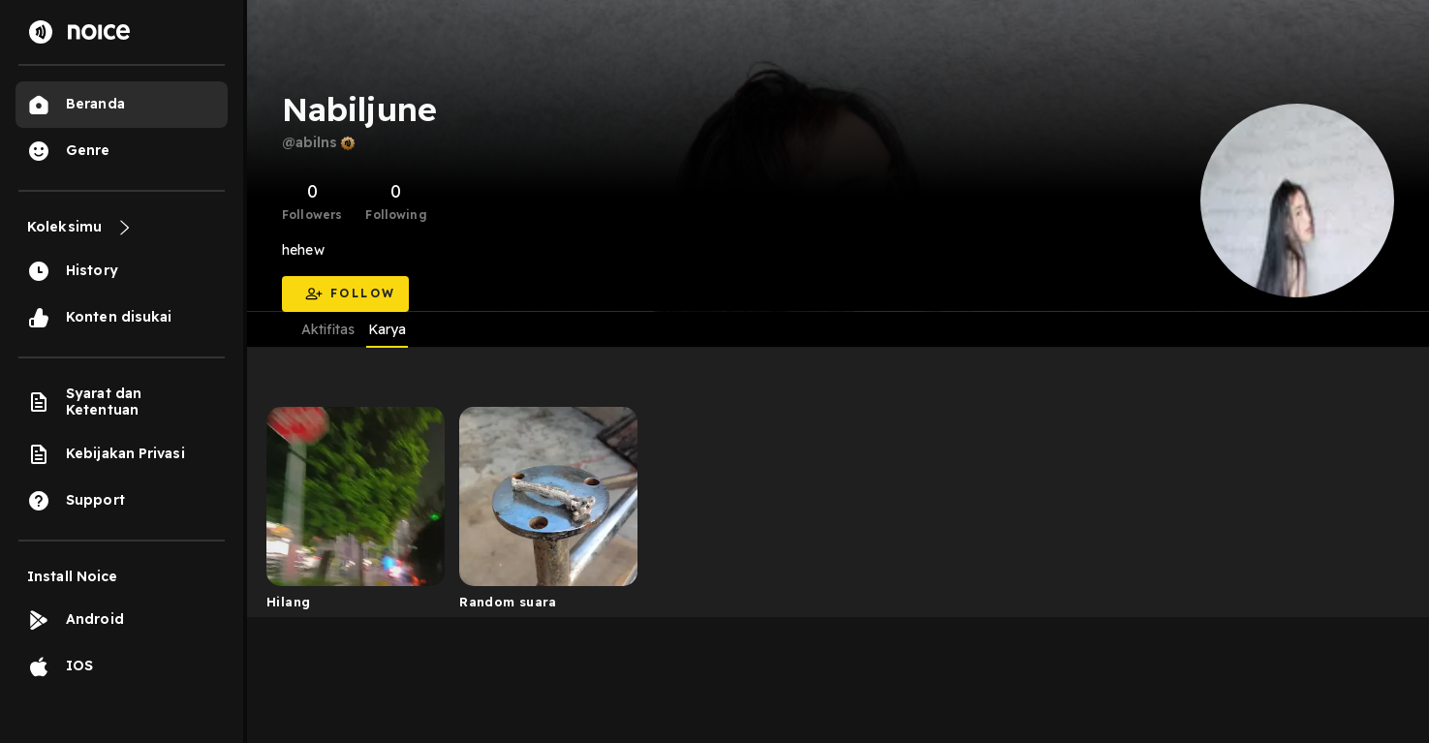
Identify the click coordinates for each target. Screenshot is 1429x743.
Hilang (288, 601)
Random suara (508, 601)
